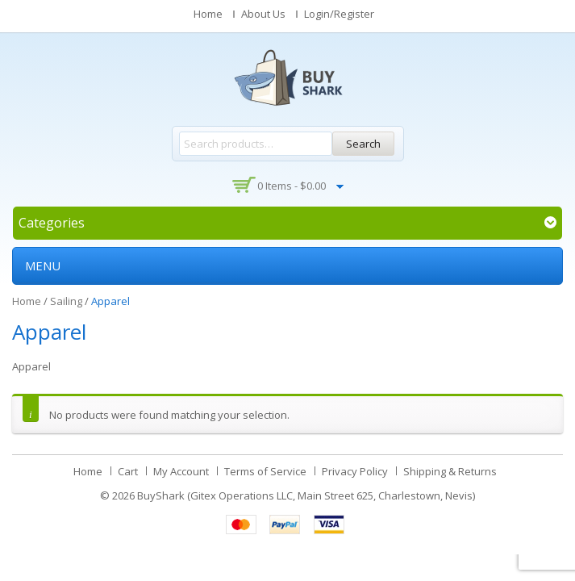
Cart (128, 471)
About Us (263, 13)
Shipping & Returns (450, 471)
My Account (181, 471)
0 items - (291, 185)
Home (208, 13)
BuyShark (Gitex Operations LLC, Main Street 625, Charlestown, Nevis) (306, 495)
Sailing (66, 301)
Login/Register (339, 13)
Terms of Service (265, 471)
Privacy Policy (355, 471)
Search (363, 143)
